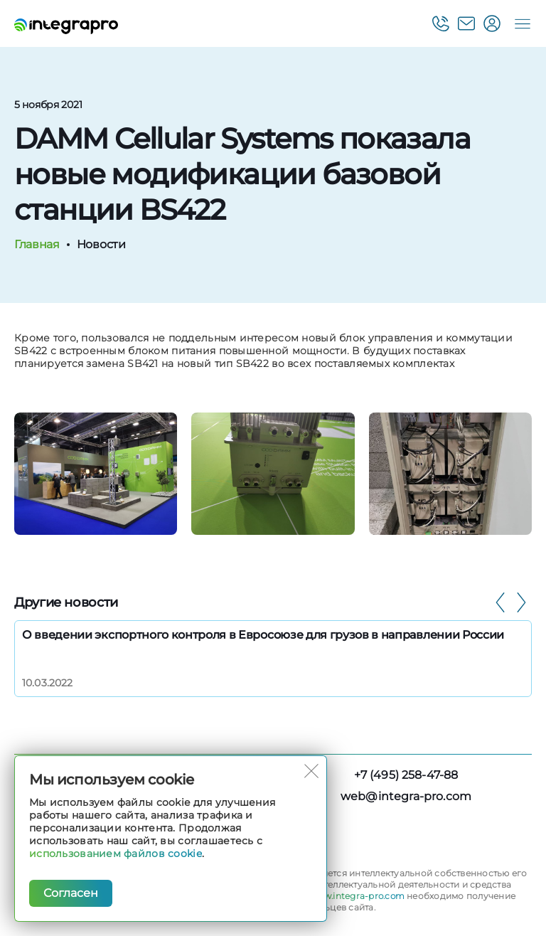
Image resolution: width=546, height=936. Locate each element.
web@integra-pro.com (406, 796)
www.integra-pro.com (357, 895)
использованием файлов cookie (115, 853)
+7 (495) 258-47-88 (406, 775)
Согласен (70, 893)
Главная (36, 244)
